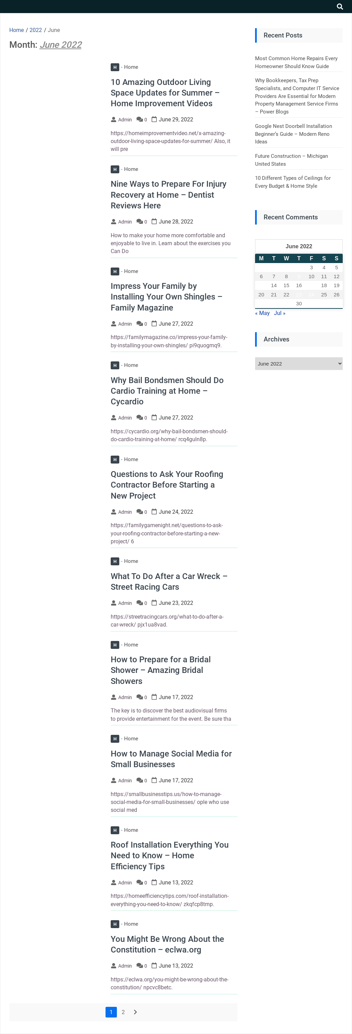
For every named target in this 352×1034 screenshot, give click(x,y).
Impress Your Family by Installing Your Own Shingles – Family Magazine (166, 296)
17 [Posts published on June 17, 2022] (312, 285)
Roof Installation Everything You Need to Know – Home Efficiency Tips (170, 855)
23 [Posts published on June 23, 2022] (299, 294)
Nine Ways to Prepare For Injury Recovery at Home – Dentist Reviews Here (169, 194)
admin (125, 119)
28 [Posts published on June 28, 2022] (274, 303)
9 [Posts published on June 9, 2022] (299, 276)
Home (124, 67)
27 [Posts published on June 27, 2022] (261, 303)
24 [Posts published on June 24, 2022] (312, 294)
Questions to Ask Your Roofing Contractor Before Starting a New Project (167, 484)
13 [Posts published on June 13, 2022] (261, 285)
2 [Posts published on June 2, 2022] (299, 267)
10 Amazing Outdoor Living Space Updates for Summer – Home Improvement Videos (165, 92)
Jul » (280, 313)
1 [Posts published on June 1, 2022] (286, 267)
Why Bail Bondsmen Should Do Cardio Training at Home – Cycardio (167, 390)
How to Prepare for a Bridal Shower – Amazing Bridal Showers (161, 670)
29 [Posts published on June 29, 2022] (286, 303)
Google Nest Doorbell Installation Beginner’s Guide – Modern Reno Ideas (293, 134)
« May (262, 313)
